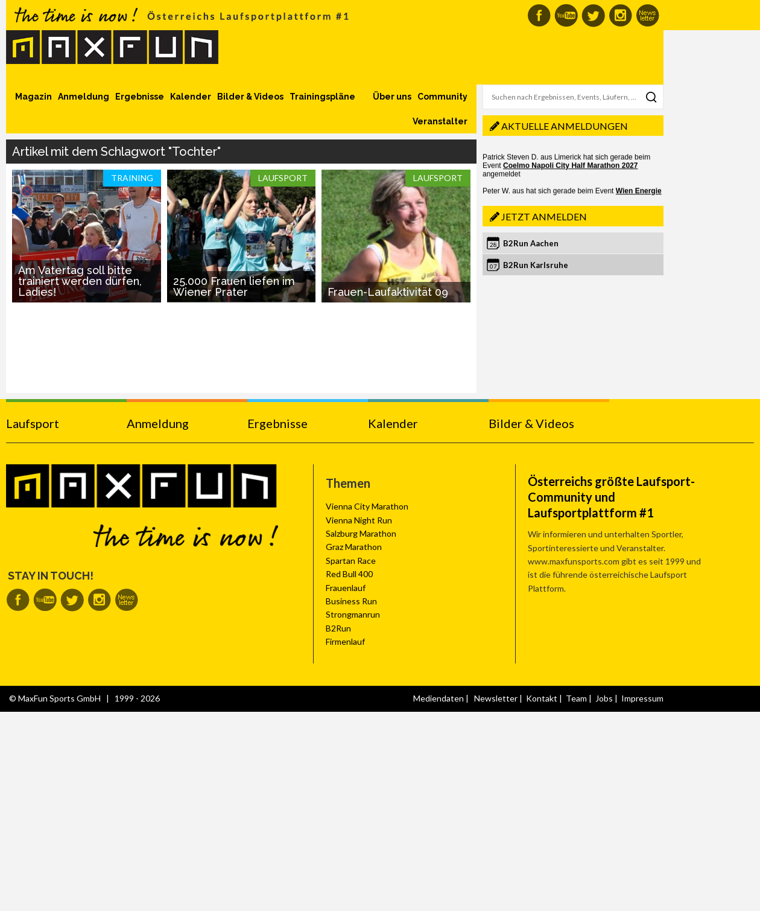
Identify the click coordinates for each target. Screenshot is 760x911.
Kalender (190, 96)
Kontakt (541, 698)
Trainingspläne (322, 96)
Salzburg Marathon (361, 533)
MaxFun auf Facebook (539, 15)
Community (442, 96)
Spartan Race (351, 560)
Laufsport (32, 423)
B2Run (338, 628)
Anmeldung (83, 96)
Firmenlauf (345, 641)
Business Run (351, 601)
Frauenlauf (346, 588)
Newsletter (496, 698)
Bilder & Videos (250, 96)
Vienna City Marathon (367, 506)
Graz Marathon (354, 547)
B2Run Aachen (531, 243)
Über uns (392, 96)
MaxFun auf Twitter (593, 15)
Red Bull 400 (349, 574)
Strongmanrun (353, 614)
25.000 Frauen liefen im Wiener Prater (234, 286)
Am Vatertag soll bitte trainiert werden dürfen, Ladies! (80, 281)
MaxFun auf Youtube (566, 15)
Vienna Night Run (359, 520)
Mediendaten (438, 698)
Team (576, 698)
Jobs (604, 698)
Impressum (642, 698)
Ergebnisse (139, 96)
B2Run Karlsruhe (535, 265)
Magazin (33, 96)
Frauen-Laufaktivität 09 (388, 292)
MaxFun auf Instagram (620, 15)
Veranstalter (440, 121)
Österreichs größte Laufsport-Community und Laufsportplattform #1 (611, 497)
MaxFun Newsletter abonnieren (647, 15)
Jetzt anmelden (544, 216)
